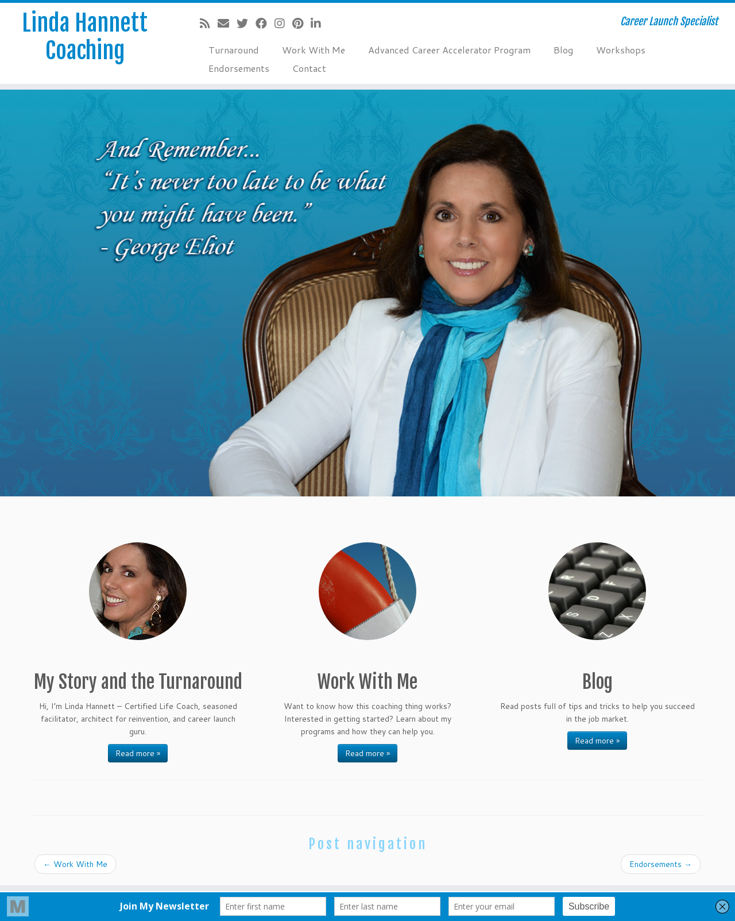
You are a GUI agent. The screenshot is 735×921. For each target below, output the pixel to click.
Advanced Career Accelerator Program (449, 49)
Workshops (620, 49)
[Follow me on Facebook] (265, 23)
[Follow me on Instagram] (283, 23)
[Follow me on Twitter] (246, 23)
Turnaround (233, 49)
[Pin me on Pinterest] (301, 23)
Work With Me (313, 49)
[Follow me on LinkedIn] (319, 23)
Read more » (137, 753)
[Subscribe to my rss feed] (209, 23)
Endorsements (238, 68)
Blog (563, 49)
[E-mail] (227, 23)
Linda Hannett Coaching (85, 36)
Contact (309, 68)
